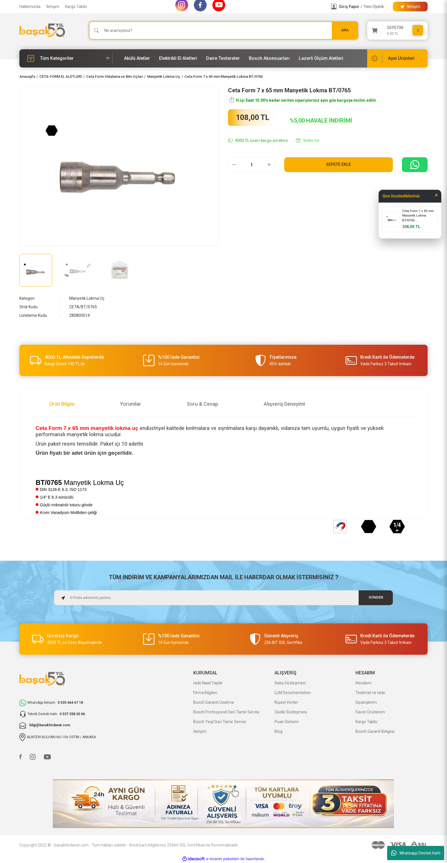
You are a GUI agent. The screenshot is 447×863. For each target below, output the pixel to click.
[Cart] (397, 30)
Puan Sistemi (286, 721)
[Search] (223, 30)
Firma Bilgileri (205, 692)
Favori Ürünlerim (370, 712)
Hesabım (363, 683)
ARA (345, 30)
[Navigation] (66, 58)
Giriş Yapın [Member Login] (349, 6)
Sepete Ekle (338, 165)
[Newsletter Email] (223, 597)
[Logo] (42, 30)
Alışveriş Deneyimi (284, 404)
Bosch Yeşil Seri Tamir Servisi (219, 721)
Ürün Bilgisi (61, 404)
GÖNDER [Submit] (376, 597)
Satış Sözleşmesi (290, 683)
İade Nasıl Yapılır (208, 683)
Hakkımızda (29, 6)
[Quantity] (251, 165)
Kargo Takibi (76, 6)
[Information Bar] (410, 6)
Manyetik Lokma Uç (86, 298)
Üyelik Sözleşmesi (291, 712)
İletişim (52, 6)
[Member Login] (334, 6)
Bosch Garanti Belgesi (375, 731)
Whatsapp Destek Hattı (415, 853)
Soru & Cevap (202, 404)
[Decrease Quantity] (234, 165)
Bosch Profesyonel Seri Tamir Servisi (226, 712)
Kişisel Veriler (286, 702)
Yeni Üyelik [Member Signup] (374, 6)
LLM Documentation (293, 692)
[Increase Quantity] (269, 165)
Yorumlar (130, 404)
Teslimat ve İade (370, 692)
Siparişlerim (366, 702)
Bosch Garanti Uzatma (213, 702)
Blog (279, 731)
